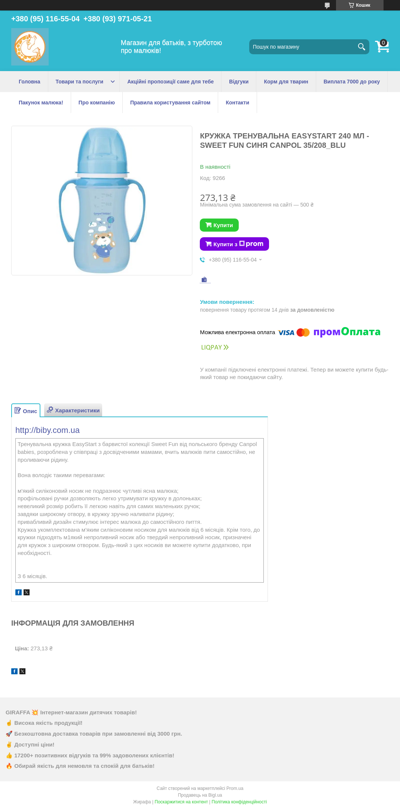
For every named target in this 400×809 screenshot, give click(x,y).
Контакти (237, 103)
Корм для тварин (286, 82)
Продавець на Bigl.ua (200, 795)
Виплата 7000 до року (352, 82)
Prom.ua (234, 788)
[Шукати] (361, 46)
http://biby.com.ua (47, 430)
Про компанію (97, 103)
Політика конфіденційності (239, 802)
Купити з (238, 244)
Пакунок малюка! (41, 103)
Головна (29, 82)
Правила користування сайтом (170, 103)
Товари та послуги (80, 82)
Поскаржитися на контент (181, 802)
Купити (223, 225)
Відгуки (238, 82)
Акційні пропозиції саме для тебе (170, 82)
